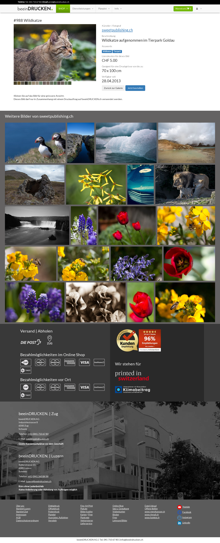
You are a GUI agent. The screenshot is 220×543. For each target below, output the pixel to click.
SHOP (63, 8)
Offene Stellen (151, 508)
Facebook (186, 512)
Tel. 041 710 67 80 (33, 2)
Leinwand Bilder (120, 520)
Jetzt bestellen (135, 88)
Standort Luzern (23, 508)
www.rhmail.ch (152, 514)
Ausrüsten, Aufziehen (58, 517)
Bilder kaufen (86, 511)
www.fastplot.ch (152, 517)
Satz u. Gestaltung (121, 508)
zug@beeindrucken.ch (37, 438)
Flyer (90, 514)
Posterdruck (53, 511)
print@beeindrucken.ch (58, 2)
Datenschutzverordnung (27, 520)
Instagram (187, 517)
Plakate (83, 508)
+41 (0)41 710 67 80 (38, 433)
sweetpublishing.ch (117, 30)
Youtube (186, 507)
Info (118, 8)
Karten (83, 514)
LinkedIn (186, 523)
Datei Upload (151, 506)
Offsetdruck (53, 508)
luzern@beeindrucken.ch (38, 481)
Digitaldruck (54, 506)
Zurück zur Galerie (113, 88)
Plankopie (84, 517)
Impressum (21, 514)
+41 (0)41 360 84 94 (38, 476)
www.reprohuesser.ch (155, 511)
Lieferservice (86, 523)
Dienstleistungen (83, 8)
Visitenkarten (119, 511)
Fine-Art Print (86, 506)
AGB (18, 517)
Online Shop (118, 506)
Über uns (20, 506)
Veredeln (52, 520)
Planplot (103, 8)
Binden (116, 514)
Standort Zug (22, 511)
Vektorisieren (86, 520)
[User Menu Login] (199, 8)
